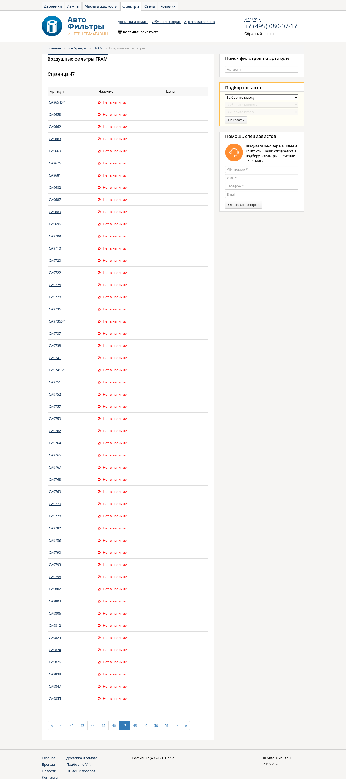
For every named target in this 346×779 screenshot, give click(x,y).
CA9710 (55, 248)
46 (114, 725)
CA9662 (55, 126)
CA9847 (55, 686)
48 (135, 725)
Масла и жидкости (101, 6)
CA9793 (55, 564)
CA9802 (55, 588)
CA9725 (55, 284)
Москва (252, 18)
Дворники (53, 6)
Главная (54, 48)
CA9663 (55, 138)
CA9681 (55, 175)
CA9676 (55, 163)
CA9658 (55, 114)
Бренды (48, 764)
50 (156, 725)
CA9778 (55, 515)
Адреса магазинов (199, 21)
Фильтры (130, 6)
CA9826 (55, 661)
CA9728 (55, 296)
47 (124, 725)
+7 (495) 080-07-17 (270, 26)
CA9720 (55, 260)
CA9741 (55, 357)
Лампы (73, 6)
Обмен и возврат (166, 21)
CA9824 (55, 649)
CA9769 (55, 491)
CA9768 (55, 479)
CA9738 (55, 345)
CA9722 (55, 272)
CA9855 (55, 698)
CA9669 (55, 150)
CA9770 (55, 503)
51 (166, 725)
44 (93, 725)
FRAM (98, 48)
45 (103, 725)
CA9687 (55, 199)
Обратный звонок (259, 33)
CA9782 (55, 528)
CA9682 (55, 187)
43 (82, 725)
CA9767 (55, 467)
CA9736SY (57, 321)
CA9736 (55, 309)
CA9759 (55, 418)
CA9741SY (57, 369)
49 (145, 725)
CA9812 (55, 625)
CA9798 (55, 576)
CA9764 (55, 442)
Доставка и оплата (133, 21)
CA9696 (55, 223)
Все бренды (77, 48)
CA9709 (55, 236)
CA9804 (55, 601)
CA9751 (55, 382)
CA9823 (55, 637)
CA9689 (55, 211)
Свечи (149, 6)
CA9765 (55, 455)
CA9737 (55, 333)
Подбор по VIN (78, 764)
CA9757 (55, 406)
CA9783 (55, 540)
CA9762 (55, 430)
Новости (49, 770)
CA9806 (55, 613)
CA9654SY (57, 102)
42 (72, 725)
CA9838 (55, 674)
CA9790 (55, 552)
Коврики (168, 6)
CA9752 (55, 394)
